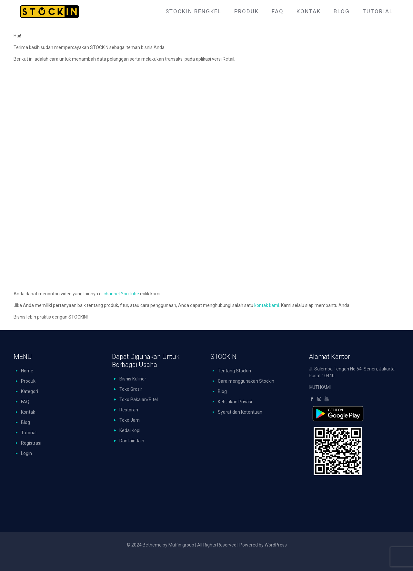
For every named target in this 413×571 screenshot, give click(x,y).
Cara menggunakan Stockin (246, 381)
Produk (28, 381)
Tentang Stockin (234, 370)
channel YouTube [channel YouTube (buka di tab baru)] (121, 293)
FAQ (25, 401)
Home (27, 370)
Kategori (29, 391)
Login (26, 453)
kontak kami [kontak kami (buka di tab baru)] (266, 305)
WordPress (276, 544)
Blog (25, 422)
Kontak (28, 412)
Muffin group (181, 544)
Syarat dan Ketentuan (240, 412)
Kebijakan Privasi (235, 401)
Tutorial (28, 432)
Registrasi (31, 443)
